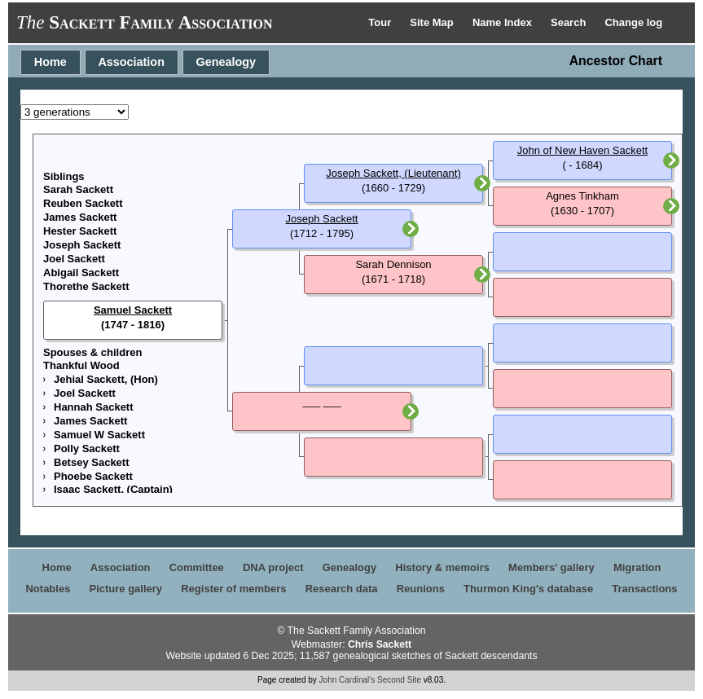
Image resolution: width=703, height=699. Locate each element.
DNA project (273, 567)
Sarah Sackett (78, 189)
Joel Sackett (74, 259)
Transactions (644, 588)
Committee (196, 567)
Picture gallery (126, 588)
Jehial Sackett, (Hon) (106, 379)
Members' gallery (551, 567)
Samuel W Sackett (99, 435)
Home (50, 61)
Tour (381, 22)
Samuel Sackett (133, 310)
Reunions (421, 588)
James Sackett (79, 217)
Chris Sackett (379, 644)
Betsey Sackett (92, 462)
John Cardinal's (347, 679)
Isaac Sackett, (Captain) (113, 489)
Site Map (433, 22)
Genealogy (226, 61)
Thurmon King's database (528, 588)
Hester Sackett (79, 231)
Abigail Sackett (81, 272)
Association (131, 61)
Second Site (399, 679)
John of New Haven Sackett (582, 150)
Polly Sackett (87, 448)
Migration (637, 567)
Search (570, 22)
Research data (341, 588)
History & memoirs (442, 567)
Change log (633, 22)
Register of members (233, 588)
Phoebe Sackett (93, 476)
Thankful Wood (81, 365)
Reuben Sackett (83, 203)
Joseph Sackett (82, 245)
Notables (47, 588)
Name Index (503, 22)
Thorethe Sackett (86, 286)
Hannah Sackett (94, 407)
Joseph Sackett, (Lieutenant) (393, 173)
